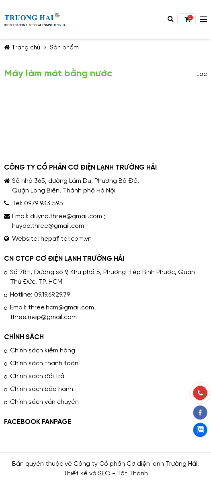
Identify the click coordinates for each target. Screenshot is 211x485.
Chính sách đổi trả (37, 376)
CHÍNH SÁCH (24, 337)
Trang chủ (22, 48)
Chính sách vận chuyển (44, 402)
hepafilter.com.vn (66, 238)
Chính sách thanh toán (44, 363)
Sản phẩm (64, 48)
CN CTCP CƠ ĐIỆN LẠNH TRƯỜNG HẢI (64, 258)
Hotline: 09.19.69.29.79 (40, 294)
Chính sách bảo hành (41, 389)
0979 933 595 (43, 203)
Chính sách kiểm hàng (42, 350)
